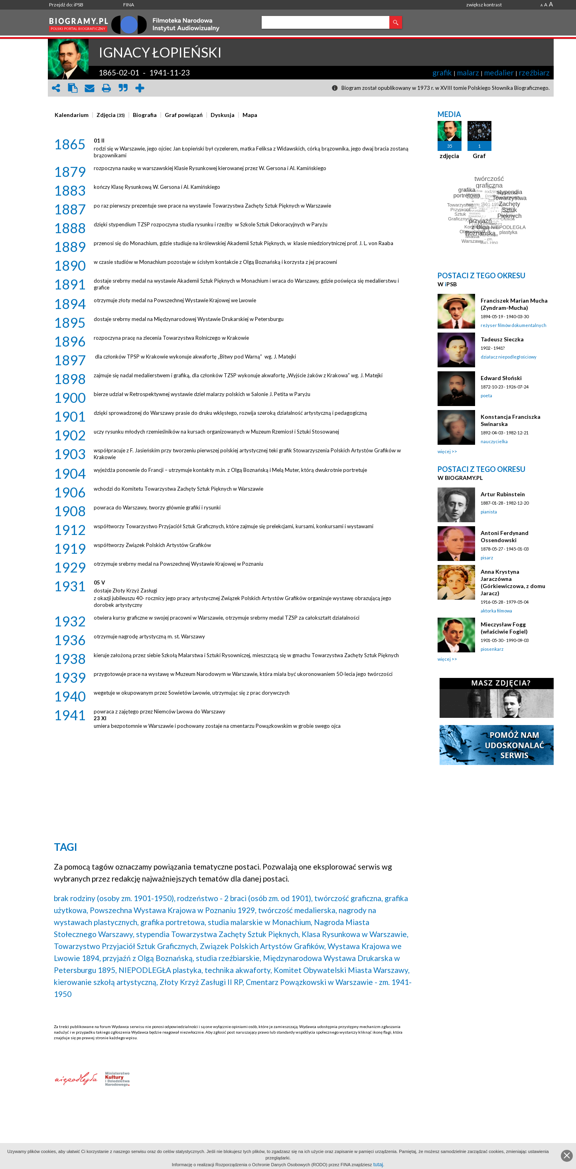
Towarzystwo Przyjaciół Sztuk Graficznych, (126, 946)
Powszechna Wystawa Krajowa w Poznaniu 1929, (173, 910)
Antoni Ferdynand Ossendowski (505, 536)
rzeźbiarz (534, 72)
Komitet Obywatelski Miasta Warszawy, (342, 970)
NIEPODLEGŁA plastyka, (160, 970)
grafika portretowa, (173, 922)
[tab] (74, 115)
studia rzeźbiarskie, (228, 958)
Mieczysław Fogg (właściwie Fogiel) (504, 628)
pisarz (487, 557)
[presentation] (72, 115)
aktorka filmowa (496, 610)
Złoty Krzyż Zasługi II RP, (202, 982)
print (106, 88)
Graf (479, 155)
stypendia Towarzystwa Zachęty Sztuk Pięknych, (218, 934)
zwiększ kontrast (484, 5)
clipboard (72, 88)
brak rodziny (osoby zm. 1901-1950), (115, 898)
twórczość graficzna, (348, 898)
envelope (89, 88)
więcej (444, 451)
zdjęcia (449, 155)
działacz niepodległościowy (509, 356)
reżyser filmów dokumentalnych (513, 325)
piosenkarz (492, 649)
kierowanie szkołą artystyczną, (106, 982)
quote (123, 88)
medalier (499, 72)
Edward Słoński (501, 377)
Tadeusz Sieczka (502, 339)
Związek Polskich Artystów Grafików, (263, 946)
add (139, 88)
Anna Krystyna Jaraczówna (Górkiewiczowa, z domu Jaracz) (513, 582)
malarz (468, 72)
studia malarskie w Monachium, (260, 922)
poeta (486, 395)
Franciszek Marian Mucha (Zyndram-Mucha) (514, 304)
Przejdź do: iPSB (66, 5)
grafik (442, 72)
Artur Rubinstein (503, 494)
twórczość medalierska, (297, 910)
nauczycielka (494, 441)
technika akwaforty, (238, 970)
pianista (489, 511)
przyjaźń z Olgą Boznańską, (148, 958)
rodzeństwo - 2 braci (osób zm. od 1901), (245, 898)
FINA (128, 5)
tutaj (378, 1164)
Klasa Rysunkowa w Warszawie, (355, 934)
